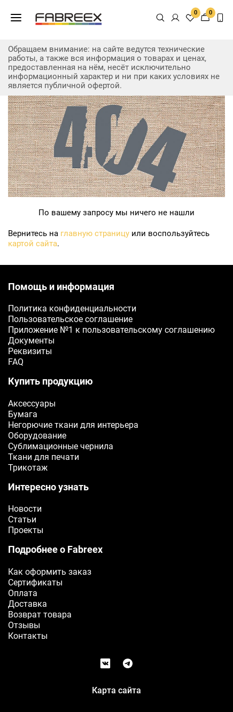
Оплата (22, 593)
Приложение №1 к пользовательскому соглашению (111, 330)
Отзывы (24, 625)
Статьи (22, 519)
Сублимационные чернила (60, 446)
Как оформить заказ (49, 572)
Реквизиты (30, 351)
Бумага (22, 414)
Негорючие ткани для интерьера (73, 425)
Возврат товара (40, 614)
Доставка (27, 604)
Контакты (28, 636)
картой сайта (32, 243)
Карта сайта (116, 690)
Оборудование (37, 436)
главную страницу (94, 233)
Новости (25, 509)
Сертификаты (35, 582)
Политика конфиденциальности (72, 308)
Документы (31, 340)
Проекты (25, 530)
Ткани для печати (43, 457)
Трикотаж (28, 468)
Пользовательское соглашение (70, 319)
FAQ (16, 362)
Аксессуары (32, 403)
